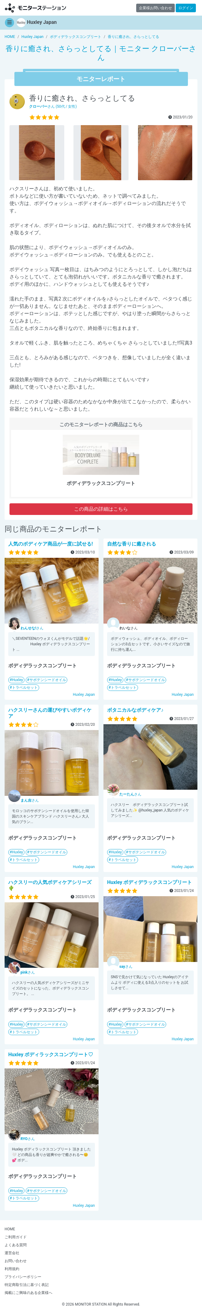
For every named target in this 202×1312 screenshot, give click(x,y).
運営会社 (12, 1253)
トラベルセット (25, 687)
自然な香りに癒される (131, 544)
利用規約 (12, 1269)
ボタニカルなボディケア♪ (135, 710)
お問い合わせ (16, 1261)
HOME (10, 1229)
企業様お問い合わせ (155, 8)
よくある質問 (16, 1245)
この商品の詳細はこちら (101, 509)
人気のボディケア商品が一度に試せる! (50, 544)
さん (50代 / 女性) (53, 106)
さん (32, 628)
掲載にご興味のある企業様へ (28, 1293)
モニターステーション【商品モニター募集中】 (35, 7)
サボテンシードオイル (47, 680)
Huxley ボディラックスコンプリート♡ (50, 1054)
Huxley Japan (84, 694)
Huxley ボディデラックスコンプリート (149, 882)
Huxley (17, 680)
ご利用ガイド (16, 1237)
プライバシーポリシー (23, 1277)
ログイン (185, 8)
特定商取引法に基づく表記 (27, 1285)
